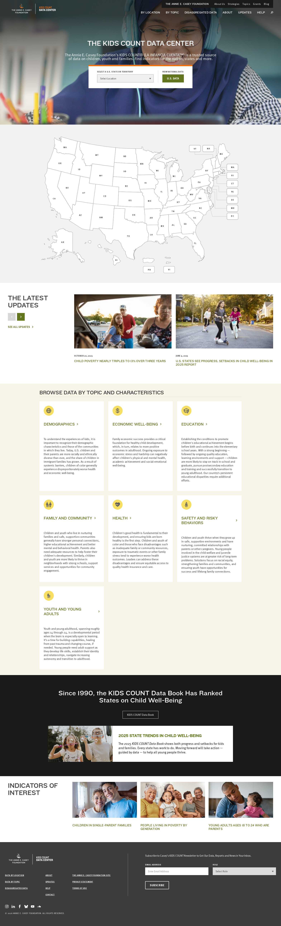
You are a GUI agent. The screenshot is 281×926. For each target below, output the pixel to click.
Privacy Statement (82, 881)
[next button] (21, 317)
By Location (150, 12)
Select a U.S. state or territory (115, 71)
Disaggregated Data (201, 12)
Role (215, 864)
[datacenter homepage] (47, 8)
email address (153, 864)
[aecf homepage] (21, 8)
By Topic (172, 12)
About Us (219, 4)
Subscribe (157, 885)
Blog (266, 4)
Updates (244, 12)
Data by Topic (12, 881)
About (227, 12)
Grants (257, 4)
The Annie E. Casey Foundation (187, 4)
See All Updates (19, 327)
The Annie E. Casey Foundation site (91, 875)
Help (261, 12)
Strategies (234, 4)
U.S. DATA (173, 78)
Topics (246, 4)
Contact (50, 894)
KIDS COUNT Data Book (140, 715)
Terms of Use (79, 888)
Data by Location (14, 875)
